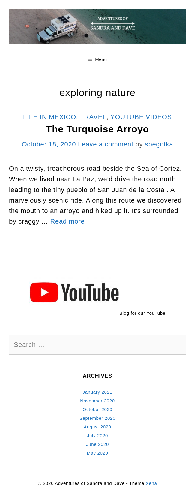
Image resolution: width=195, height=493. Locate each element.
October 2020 (97, 409)
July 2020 (97, 435)
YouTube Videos (141, 117)
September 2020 (98, 418)
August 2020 (97, 426)
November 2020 (97, 400)
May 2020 (97, 452)
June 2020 (97, 444)
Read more (67, 221)
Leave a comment (106, 144)
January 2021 (97, 392)
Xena (151, 483)
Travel (93, 117)
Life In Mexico (49, 117)
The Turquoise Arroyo (97, 129)
